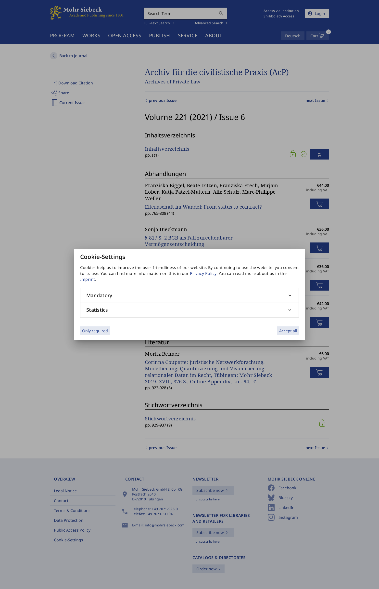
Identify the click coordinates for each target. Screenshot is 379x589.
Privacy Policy (203, 273)
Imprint (87, 279)
